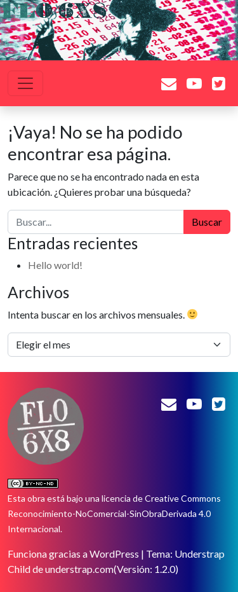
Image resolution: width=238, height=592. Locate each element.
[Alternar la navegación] (25, 83)
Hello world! (55, 265)
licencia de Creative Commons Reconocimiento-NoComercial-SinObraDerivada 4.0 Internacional (114, 513)
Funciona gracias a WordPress (73, 553)
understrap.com (79, 569)
